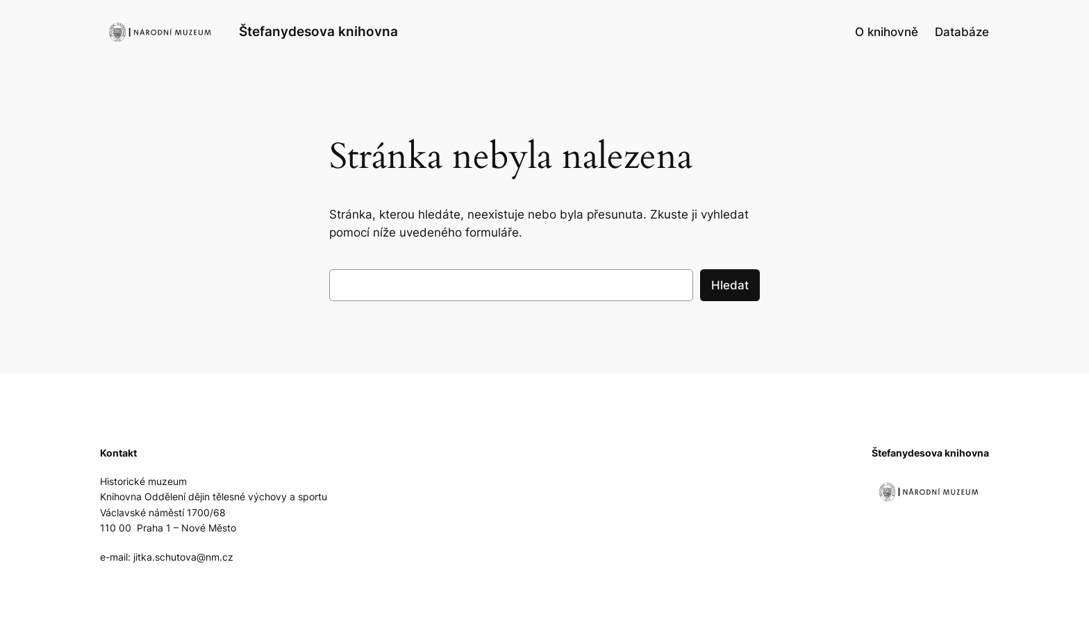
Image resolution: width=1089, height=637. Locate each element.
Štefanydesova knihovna (318, 31)
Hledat (730, 285)
